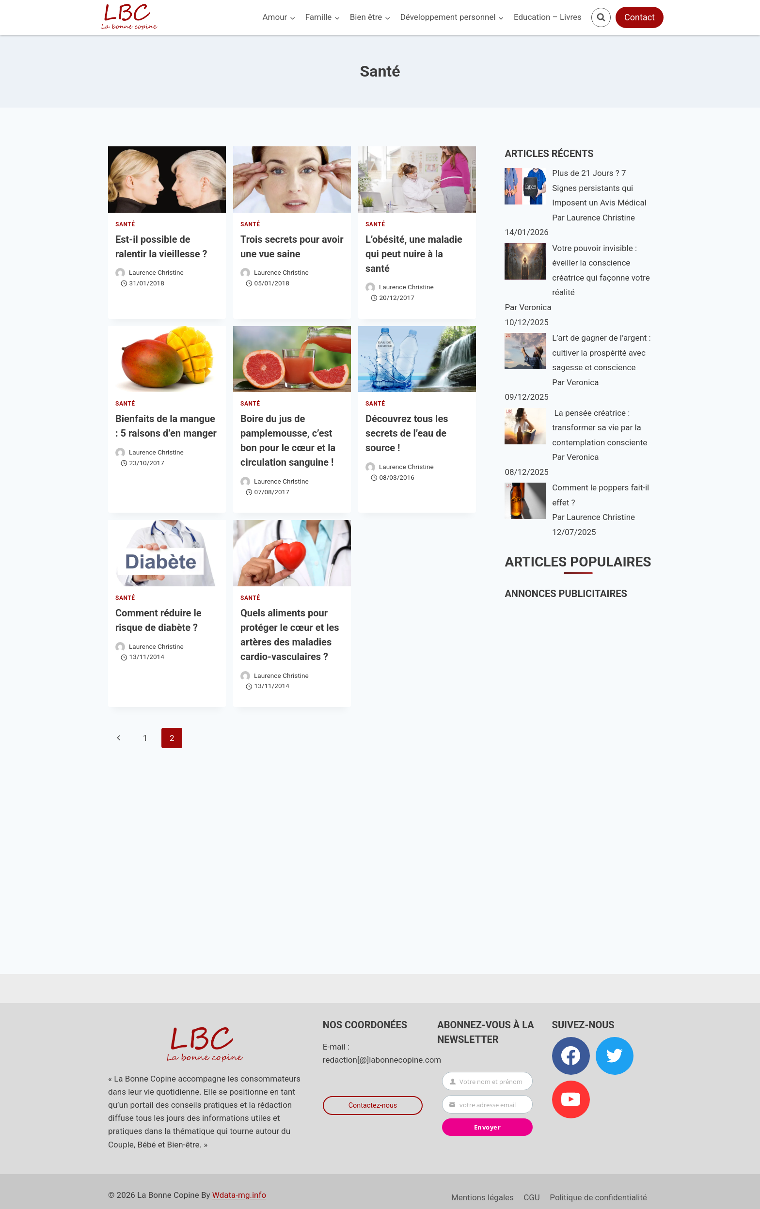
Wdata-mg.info (239, 1195)
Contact (639, 17)
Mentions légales (482, 1197)
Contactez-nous (372, 1105)
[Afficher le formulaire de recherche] (601, 17)
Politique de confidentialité (598, 1197)
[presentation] (167, 179)
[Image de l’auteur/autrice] (120, 273)
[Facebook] (571, 1056)
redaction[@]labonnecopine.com (382, 1060)
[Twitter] (614, 1056)
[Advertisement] (579, 768)
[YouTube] (571, 1099)
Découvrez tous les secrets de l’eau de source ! (406, 433)
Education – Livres (548, 17)
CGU (531, 1197)
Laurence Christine (156, 272)
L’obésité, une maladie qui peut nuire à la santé (413, 254)
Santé (125, 224)
